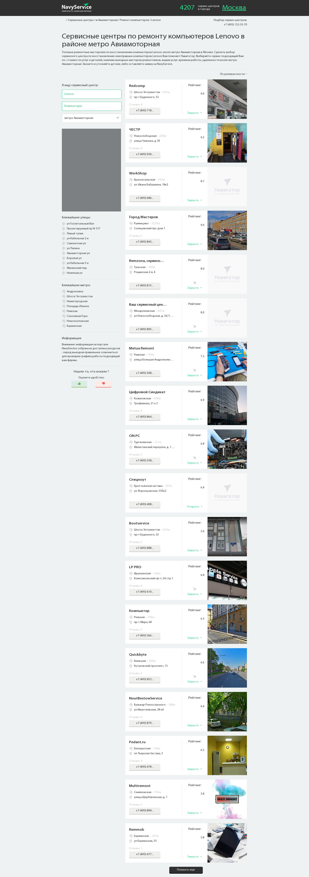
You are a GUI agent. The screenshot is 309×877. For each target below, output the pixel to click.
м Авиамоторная (107, 20)
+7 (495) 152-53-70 (235, 24)
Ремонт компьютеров (134, 20)
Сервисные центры (80, 20)
